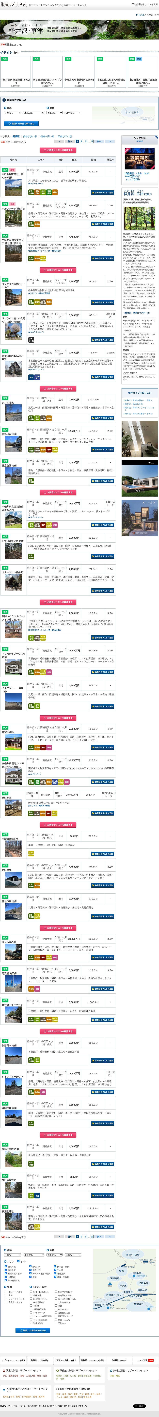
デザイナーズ (39, 1313)
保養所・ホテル (15, 1302)
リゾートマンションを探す (13, 1360)
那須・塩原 (42, 1376)
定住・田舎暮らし (41, 1292)
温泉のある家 (64, 1313)
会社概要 (43, 1406)
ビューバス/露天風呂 (42, 1316)
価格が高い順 (47, 136)
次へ (99, 141)
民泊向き (62, 1323)
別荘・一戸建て (15, 1292)
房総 (33, 1376)
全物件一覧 (82, 1406)
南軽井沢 (12, 1270)
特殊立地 (37, 1295)
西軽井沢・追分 (15, 1274)
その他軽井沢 (14, 1280)
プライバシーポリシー (18, 1406)
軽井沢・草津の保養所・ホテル (139, 413)
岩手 (12, 1397)
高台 (60, 1306)
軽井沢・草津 (62, 1376)
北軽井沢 (61, 1274)
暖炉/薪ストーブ (65, 1316)
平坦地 (36, 1306)
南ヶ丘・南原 (63, 1267)
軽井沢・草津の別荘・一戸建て (139, 400)
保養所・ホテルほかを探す (93, 1360)
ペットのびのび (40, 1320)
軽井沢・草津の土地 (134, 404)
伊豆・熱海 (8, 1376)
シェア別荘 (145, 1360)
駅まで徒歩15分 (65, 1292)
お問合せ (52, 1406)
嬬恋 (34, 1277)
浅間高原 (12, 1277)
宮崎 (35, 1397)
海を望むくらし (65, 1295)
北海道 (6, 1397)
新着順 (16, 136)
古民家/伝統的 (39, 1309)
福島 (18, 1397)
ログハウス (63, 1309)
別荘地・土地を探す (40, 1360)
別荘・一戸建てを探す (66, 1360)
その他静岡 (26, 1397)
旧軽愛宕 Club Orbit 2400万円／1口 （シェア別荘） (137, 176)
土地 (11, 1295)
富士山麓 (87, 1376)
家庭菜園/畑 (38, 1302)
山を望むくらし (40, 1299)
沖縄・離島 (115, 1376)
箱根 (16, 1376)
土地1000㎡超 (64, 1302)
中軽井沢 (36, 1270)
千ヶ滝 (60, 1270)
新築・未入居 (64, 1320)
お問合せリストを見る (146, 4)
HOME (141, 15)
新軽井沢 (36, 1267)
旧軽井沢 (12, 1267)
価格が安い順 (30, 136)
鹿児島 (42, 1397)
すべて (22, 1261)
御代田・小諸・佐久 (41, 1274)
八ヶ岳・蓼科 (76, 1376)
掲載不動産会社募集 (67, 1406)
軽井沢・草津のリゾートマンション (140, 409)
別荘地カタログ (119, 1360)
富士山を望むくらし (67, 1299)
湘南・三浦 (25, 1376)
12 (92, 141)
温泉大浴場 (38, 1323)
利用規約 (33, 1406)
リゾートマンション (17, 1299)
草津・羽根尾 (63, 1277)
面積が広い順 (65, 136)
